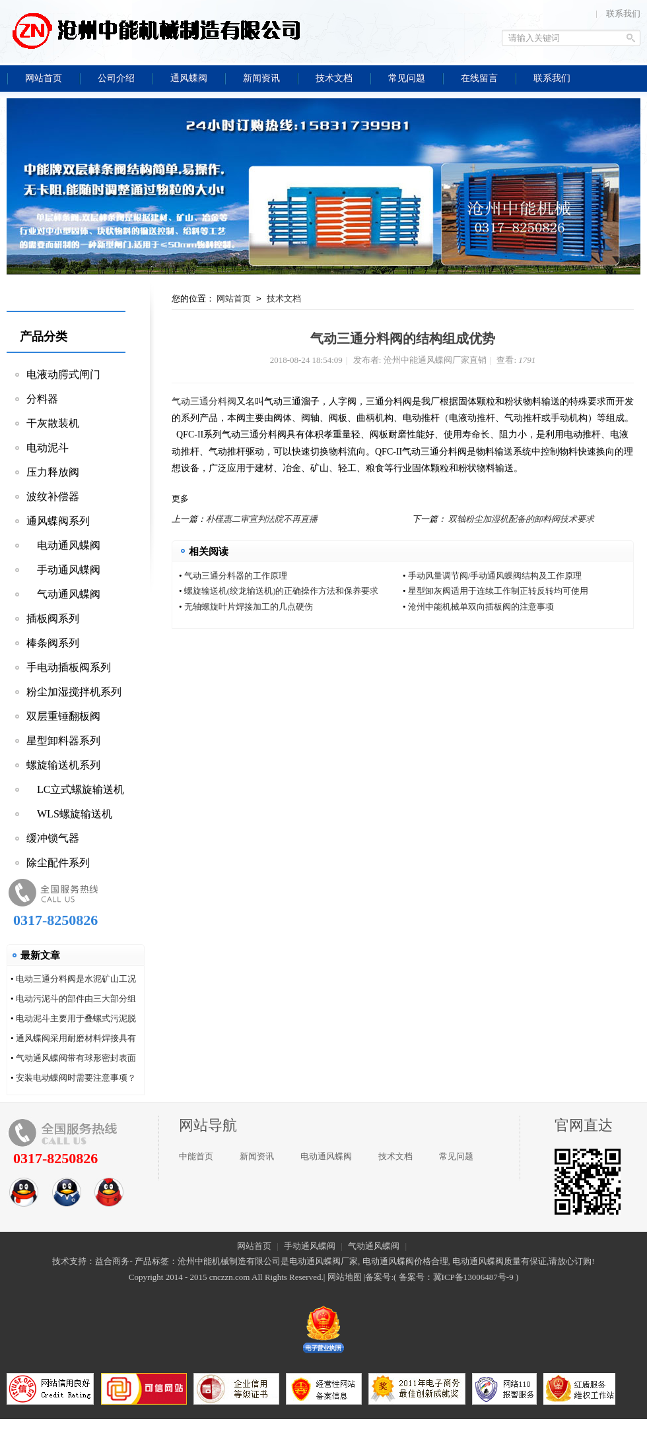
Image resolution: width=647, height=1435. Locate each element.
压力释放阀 (52, 472)
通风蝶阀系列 (58, 520)
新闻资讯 (257, 1156)
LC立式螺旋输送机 (75, 789)
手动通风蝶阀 (63, 569)
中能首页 (196, 1156)
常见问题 (456, 1156)
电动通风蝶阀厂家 (323, 1261)
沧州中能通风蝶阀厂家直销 (155, 30)
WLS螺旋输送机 (69, 813)
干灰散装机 (52, 423)
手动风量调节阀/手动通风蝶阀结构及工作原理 (495, 576)
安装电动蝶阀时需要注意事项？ (76, 1078)
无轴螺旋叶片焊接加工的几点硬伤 (248, 607)
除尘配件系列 (58, 862)
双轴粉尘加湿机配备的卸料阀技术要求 (521, 519)
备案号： (416, 1277)
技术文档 (284, 298)
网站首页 (234, 298)
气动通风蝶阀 (63, 594)
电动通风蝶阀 (63, 545)
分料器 (42, 398)
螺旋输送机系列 (63, 765)
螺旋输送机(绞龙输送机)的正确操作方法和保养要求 (281, 591)
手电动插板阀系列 (68, 667)
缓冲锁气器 (52, 838)
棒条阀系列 (52, 643)
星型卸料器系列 (63, 740)
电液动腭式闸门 (63, 374)
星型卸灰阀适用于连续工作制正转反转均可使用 (498, 591)
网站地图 (344, 1277)
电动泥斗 (47, 447)
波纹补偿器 (52, 496)
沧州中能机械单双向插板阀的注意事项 (481, 607)
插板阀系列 (52, 618)
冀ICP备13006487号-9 (473, 1277)
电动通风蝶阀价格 (396, 1261)
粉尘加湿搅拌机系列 (73, 691)
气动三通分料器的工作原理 (235, 576)
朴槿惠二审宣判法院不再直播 (262, 519)
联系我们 (623, 13)
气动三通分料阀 (204, 401)
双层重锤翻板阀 (63, 716)
